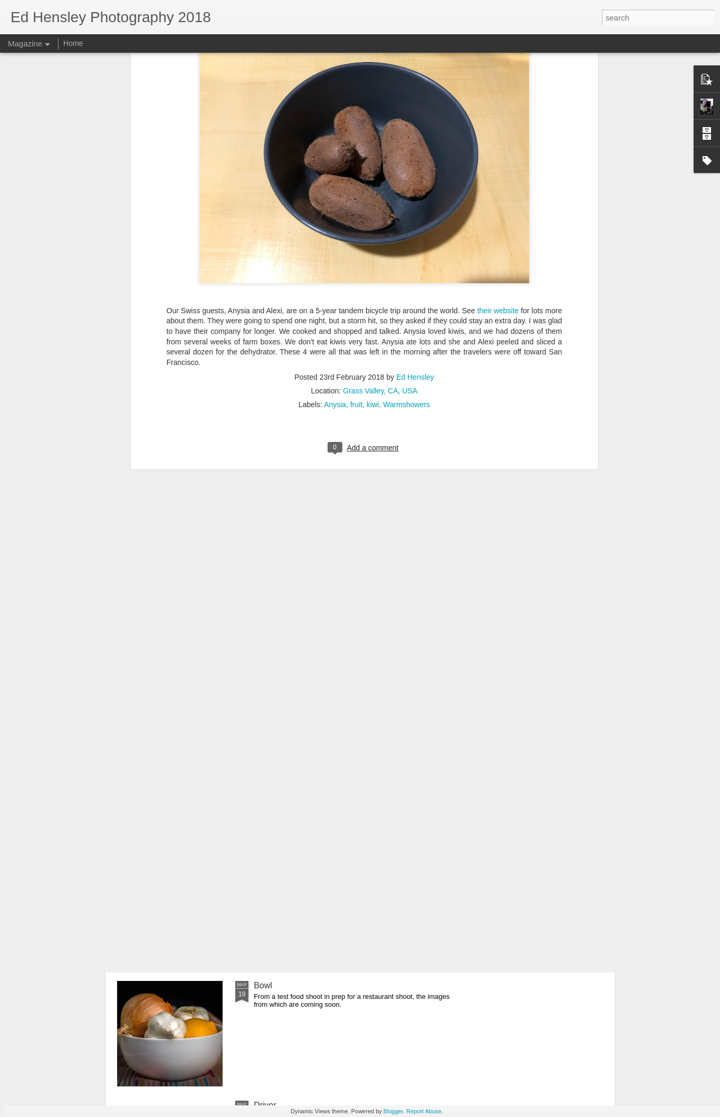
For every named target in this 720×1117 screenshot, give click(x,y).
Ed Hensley (415, 250)
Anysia (335, 277)
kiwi (373, 277)
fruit (356, 277)
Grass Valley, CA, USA (380, 263)
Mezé (264, 865)
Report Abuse (423, 1111)
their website (498, 183)
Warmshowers (406, 277)
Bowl (263, 985)
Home (73, 43)
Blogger (393, 1111)
